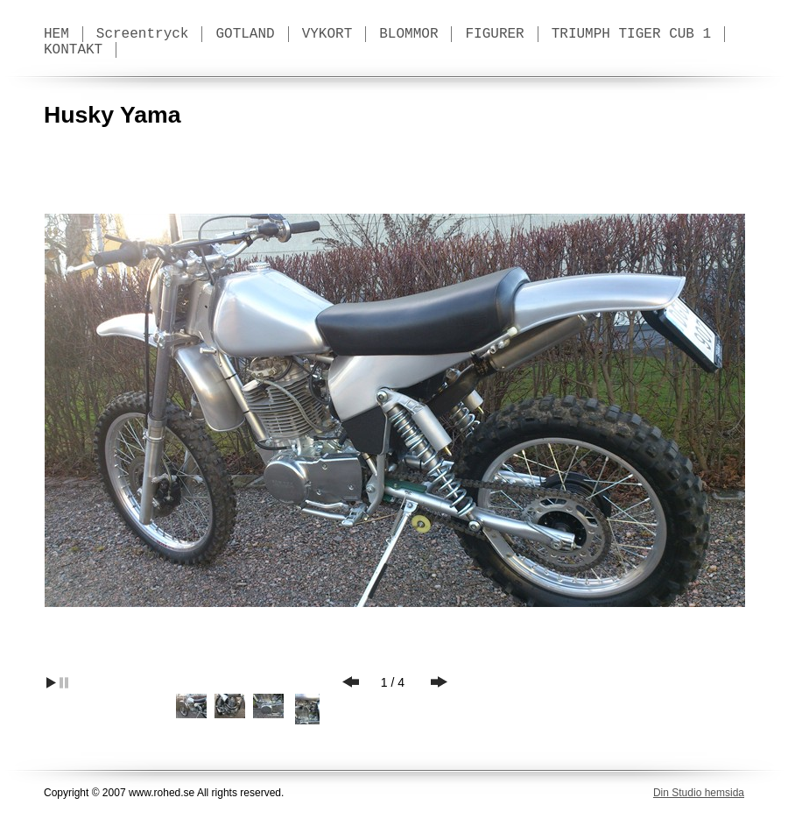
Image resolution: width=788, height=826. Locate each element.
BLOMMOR (408, 34)
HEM (56, 34)
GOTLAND (244, 34)
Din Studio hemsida (698, 793)
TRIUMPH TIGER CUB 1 (631, 34)
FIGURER (494, 34)
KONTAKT (73, 50)
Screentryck (142, 34)
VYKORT (327, 34)
